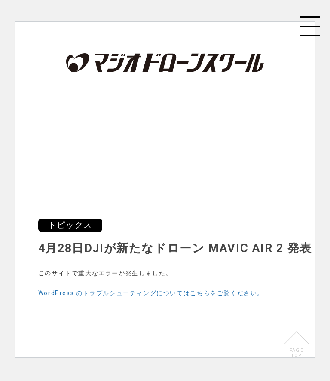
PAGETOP (296, 353)
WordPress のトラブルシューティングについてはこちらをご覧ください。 (151, 293)
